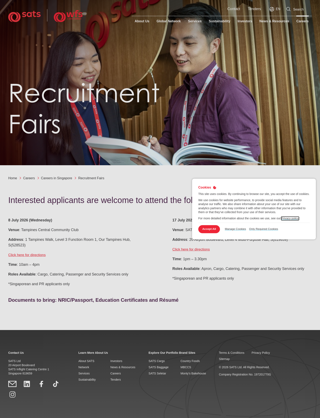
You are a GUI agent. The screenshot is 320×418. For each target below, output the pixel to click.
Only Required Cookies (266, 229)
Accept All (210, 229)
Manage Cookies (237, 229)
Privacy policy (290, 218)
